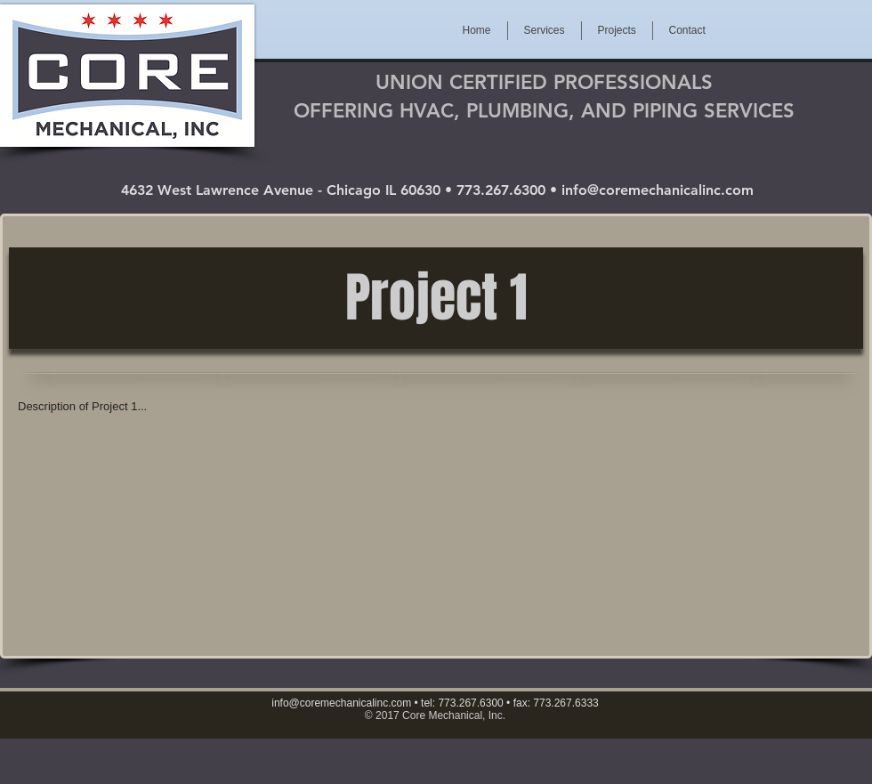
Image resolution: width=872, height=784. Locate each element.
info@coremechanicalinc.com (657, 190)
